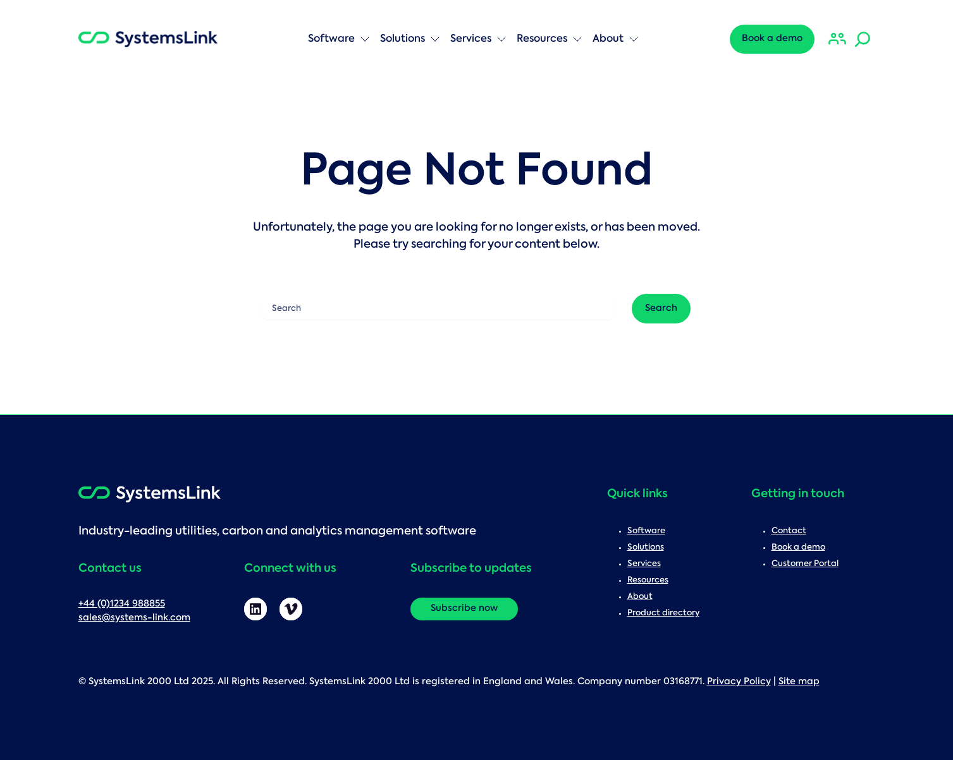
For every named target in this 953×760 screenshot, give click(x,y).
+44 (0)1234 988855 (121, 604)
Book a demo (772, 39)
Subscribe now (464, 608)
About (616, 39)
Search (117, 16)
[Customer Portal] (837, 39)
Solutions (410, 39)
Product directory (663, 613)
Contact (789, 531)
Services (478, 39)
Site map (799, 682)
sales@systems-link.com (134, 618)
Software (339, 39)
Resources (549, 39)
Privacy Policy (739, 682)
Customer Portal (805, 564)
